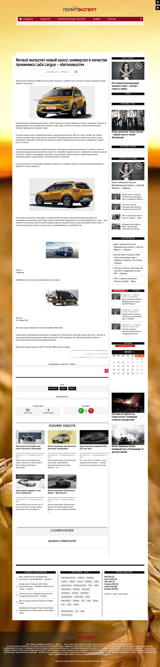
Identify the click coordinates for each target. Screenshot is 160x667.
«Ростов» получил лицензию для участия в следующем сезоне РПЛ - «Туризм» (128, 271)
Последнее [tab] (119, 291)
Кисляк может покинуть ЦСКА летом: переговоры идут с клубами (132, 317)
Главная (26, 19)
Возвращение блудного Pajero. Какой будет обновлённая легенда (131, 227)
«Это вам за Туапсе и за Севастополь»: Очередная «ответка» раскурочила (124, 417)
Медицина (76, 601)
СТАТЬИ (69, 604)
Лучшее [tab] (136, 291)
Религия (72, 581)
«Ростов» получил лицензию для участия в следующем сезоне (131, 331)
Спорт (90, 585)
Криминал (81, 578)
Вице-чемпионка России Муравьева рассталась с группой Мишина (131, 302)
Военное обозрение (80, 585)
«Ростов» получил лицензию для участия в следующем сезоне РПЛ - (132, 207)
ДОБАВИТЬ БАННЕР (125, 346)
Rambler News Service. (102, 350)
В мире (96, 581)
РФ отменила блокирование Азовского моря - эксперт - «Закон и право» (125, 86)
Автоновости (53, 388)
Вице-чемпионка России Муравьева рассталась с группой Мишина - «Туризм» (128, 185)
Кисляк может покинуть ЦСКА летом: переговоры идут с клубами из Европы (132, 197)
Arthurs (63, 72)
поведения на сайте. (85, 357)
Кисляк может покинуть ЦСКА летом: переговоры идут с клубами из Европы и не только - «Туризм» (36, 586)
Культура (80, 581)
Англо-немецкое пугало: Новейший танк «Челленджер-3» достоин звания (128, 449)
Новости (63, 388)
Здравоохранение (66, 597)
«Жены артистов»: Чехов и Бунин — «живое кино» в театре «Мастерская (127, 135)
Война (87, 597)
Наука (88, 601)
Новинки (72, 388)
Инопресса (88, 581)
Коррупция (76, 589)
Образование (84, 593)
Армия (96, 19)
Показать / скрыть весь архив (116, 594)
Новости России (66, 585)
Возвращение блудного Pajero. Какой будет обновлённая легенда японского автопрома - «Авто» (37, 610)
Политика (64, 581)
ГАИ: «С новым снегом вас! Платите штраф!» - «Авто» (132, 217)
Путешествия (133, 297)
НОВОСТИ (45, 19)
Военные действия (67, 611)
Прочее (112, 19)
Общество (75, 593)
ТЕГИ (76, 611)
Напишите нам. (104, 357)
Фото (62, 604)
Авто (17, 457)
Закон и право (78, 597)
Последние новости (35, 455)
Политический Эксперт (72, 19)
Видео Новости (65, 601)
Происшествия (65, 589)
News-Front (85, 589)
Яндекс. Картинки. (103, 354)
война (82, 611)
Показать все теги (66, 615)
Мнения (95, 601)
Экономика (90, 578)
